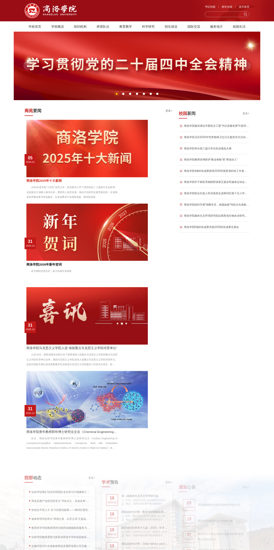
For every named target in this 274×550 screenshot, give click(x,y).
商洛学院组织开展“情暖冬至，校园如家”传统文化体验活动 (216, 215)
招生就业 (171, 26)
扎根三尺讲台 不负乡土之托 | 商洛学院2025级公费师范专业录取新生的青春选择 (61, 420)
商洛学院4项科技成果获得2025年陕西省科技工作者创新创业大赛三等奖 (216, 181)
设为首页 (244, 6)
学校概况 (57, 26)
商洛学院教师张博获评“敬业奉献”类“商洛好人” (211, 170)
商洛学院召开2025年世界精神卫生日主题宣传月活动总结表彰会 (216, 147)
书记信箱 (210, 6)
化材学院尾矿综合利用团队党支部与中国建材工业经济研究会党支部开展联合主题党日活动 (61, 285)
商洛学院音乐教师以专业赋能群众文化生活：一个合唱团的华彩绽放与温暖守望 (61, 410)
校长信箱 (227, 6)
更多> (169, 116)
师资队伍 (103, 26)
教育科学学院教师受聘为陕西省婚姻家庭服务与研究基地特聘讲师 (61, 321)
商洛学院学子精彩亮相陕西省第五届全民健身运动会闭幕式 (216, 192)
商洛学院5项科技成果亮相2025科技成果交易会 (211, 237)
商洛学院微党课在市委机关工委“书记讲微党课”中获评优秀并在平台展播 (216, 136)
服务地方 (216, 26)
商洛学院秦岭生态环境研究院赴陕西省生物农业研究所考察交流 (216, 226)
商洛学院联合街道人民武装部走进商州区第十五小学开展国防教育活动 (216, 203)
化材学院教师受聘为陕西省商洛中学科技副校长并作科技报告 (61, 330)
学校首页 (35, 26)
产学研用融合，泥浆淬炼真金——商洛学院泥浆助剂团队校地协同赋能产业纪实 (61, 389)
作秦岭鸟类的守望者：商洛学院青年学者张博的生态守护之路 (61, 400)
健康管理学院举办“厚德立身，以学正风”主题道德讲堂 (61, 312)
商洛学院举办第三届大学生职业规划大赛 (208, 159)
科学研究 (148, 26)
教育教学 (125, 26)
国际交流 (193, 26)
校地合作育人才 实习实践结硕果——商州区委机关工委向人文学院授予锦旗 (61, 303)
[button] (117, 94)
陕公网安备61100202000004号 (161, 525)
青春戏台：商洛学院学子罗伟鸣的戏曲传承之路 (55, 379)
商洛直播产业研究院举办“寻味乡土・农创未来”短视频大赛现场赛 (61, 294)
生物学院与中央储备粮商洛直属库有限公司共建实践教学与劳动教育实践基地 (61, 339)
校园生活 (239, 26)
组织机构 (80, 26)
